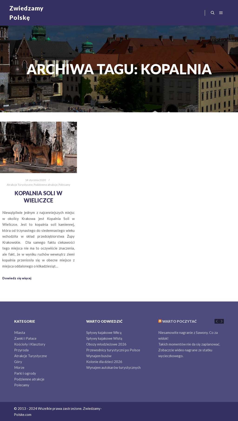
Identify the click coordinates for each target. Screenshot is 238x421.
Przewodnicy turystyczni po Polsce (113, 350)
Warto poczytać (179, 321)
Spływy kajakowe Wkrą (104, 332)
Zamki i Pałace (25, 338)
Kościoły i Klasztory (29, 344)
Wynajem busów (98, 356)
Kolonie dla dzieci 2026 (104, 361)
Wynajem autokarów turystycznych (113, 367)
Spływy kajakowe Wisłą (104, 338)
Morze (19, 367)
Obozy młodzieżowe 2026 (106, 344)
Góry (18, 361)
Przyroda (21, 350)
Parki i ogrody (25, 373)
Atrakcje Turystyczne (20, 184)
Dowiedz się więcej (16, 278)
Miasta (19, 332)
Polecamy (64, 184)
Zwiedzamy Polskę (26, 12)
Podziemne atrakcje (46, 184)
